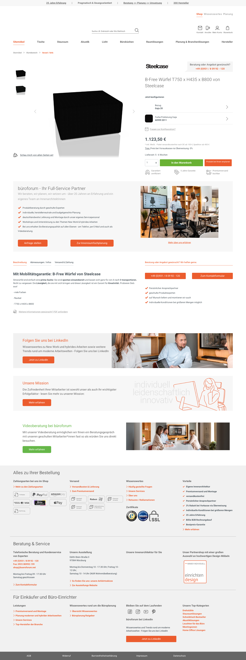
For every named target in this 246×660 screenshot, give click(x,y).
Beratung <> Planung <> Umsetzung (142, 3)
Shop (199, 14)
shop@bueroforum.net (24, 567)
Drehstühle (188, 610)
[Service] (210, 69)
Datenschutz (179, 655)
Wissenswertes (213, 14)
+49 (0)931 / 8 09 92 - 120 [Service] (165, 276)
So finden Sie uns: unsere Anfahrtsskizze (91, 581)
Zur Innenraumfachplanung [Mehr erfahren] (92, 243)
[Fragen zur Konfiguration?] (160, 129)
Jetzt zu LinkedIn (38, 360)
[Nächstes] (134, 112)
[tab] (20, 262)
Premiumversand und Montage (200, 492)
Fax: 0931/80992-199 (24, 564)
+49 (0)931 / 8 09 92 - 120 (25, 561)
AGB (29, 655)
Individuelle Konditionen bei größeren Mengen (208, 510)
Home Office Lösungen (194, 630)
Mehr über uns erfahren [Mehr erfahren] (179, 242)
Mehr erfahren (37, 402)
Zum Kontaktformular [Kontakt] (213, 276)
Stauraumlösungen (192, 613)
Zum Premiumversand (82, 491)
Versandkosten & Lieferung (84, 486)
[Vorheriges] (35, 112)
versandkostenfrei (193, 496)
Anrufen (208, 32)
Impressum (141, 655)
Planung (228, 14)
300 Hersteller (181, 3)
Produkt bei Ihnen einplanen (218, 161)
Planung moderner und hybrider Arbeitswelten (37, 615)
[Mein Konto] (207, 29)
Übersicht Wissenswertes (83, 611)
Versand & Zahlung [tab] (64, 262)
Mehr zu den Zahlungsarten (28, 486)
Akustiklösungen (191, 620)
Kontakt (200, 32)
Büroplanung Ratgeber (82, 615)
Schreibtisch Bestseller (194, 617)
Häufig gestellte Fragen (139, 486)
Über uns (131, 495)
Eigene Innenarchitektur (196, 487)
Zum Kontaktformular (25, 584)
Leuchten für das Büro (194, 623)
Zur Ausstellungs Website (83, 585)
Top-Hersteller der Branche (28, 624)
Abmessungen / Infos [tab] (40, 262)
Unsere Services (135, 491)
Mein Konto (217, 32)
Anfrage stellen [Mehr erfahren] (32, 243)
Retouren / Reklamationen (140, 500)
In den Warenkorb (181, 163)
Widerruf (66, 655)
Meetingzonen (190, 627)
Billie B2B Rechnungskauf (197, 520)
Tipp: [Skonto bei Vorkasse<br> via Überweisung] (147, 148)
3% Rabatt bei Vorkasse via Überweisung (204, 506)
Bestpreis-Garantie (194, 525)
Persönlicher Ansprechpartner (199, 501)
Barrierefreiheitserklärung (104, 655)
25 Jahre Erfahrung (56, 3)
